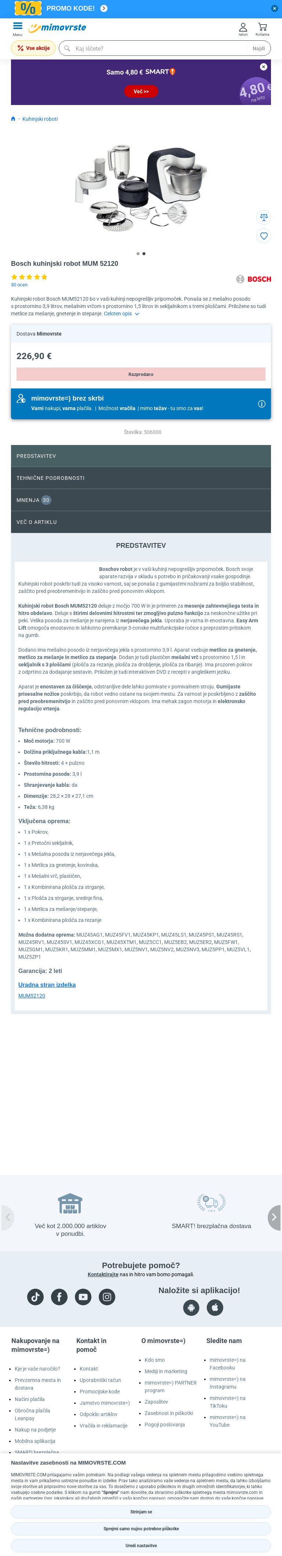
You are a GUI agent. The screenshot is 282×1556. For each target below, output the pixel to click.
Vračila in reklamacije (103, 1426)
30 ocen (19, 284)
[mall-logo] (57, 28)
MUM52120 (31, 996)
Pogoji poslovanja (165, 1424)
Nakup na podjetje (35, 1430)
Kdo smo (155, 1360)
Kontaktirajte (103, 1274)
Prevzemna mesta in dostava (38, 1384)
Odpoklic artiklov (99, 1414)
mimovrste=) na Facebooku (228, 1364)
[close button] (274, 8)
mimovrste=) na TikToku (228, 1402)
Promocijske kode (100, 1391)
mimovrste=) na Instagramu (228, 1383)
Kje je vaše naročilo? (37, 1369)
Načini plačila (30, 1399)
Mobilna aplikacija (35, 1441)
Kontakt (89, 1369)
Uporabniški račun (100, 1380)
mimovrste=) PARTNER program (171, 1386)
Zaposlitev (156, 1402)
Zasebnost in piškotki (169, 1413)
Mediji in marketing (166, 1371)
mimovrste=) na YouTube (228, 1421)
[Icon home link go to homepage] (13, 119)
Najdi (259, 48)
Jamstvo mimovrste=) (105, 1403)
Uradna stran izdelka (47, 985)
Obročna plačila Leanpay (32, 1414)
